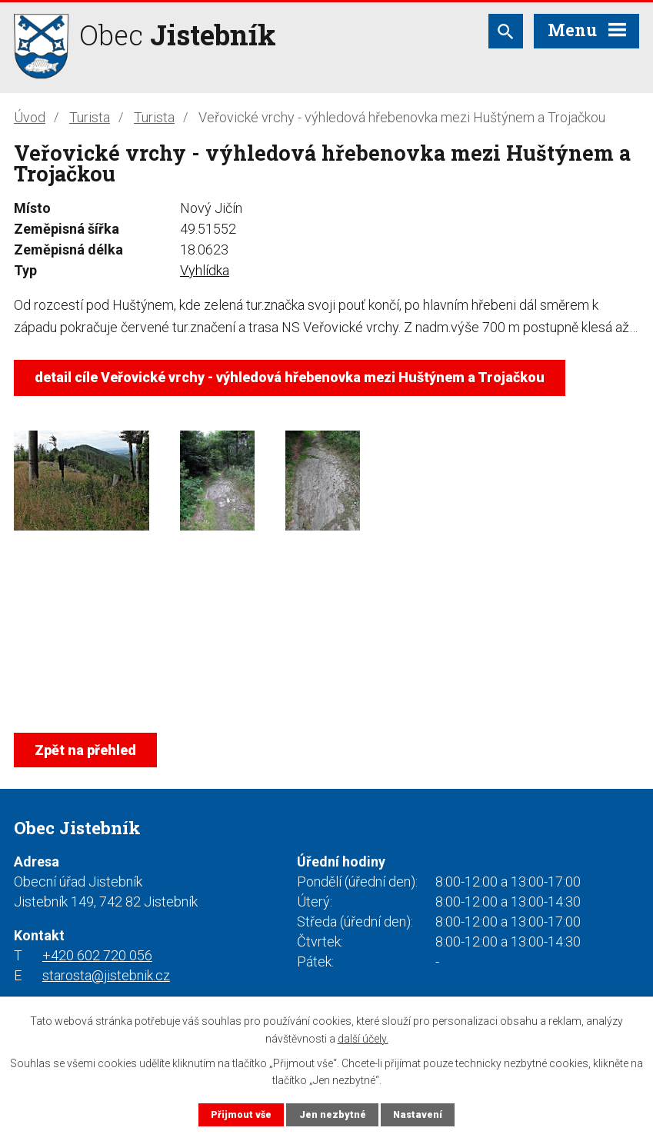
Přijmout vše (241, 1114)
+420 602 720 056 (97, 955)
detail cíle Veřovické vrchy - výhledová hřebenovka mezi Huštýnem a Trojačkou (290, 377)
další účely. (363, 1038)
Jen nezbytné (332, 1114)
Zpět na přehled (85, 750)
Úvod (29, 117)
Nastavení (417, 1114)
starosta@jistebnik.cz (106, 975)
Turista (89, 117)
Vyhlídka (204, 270)
